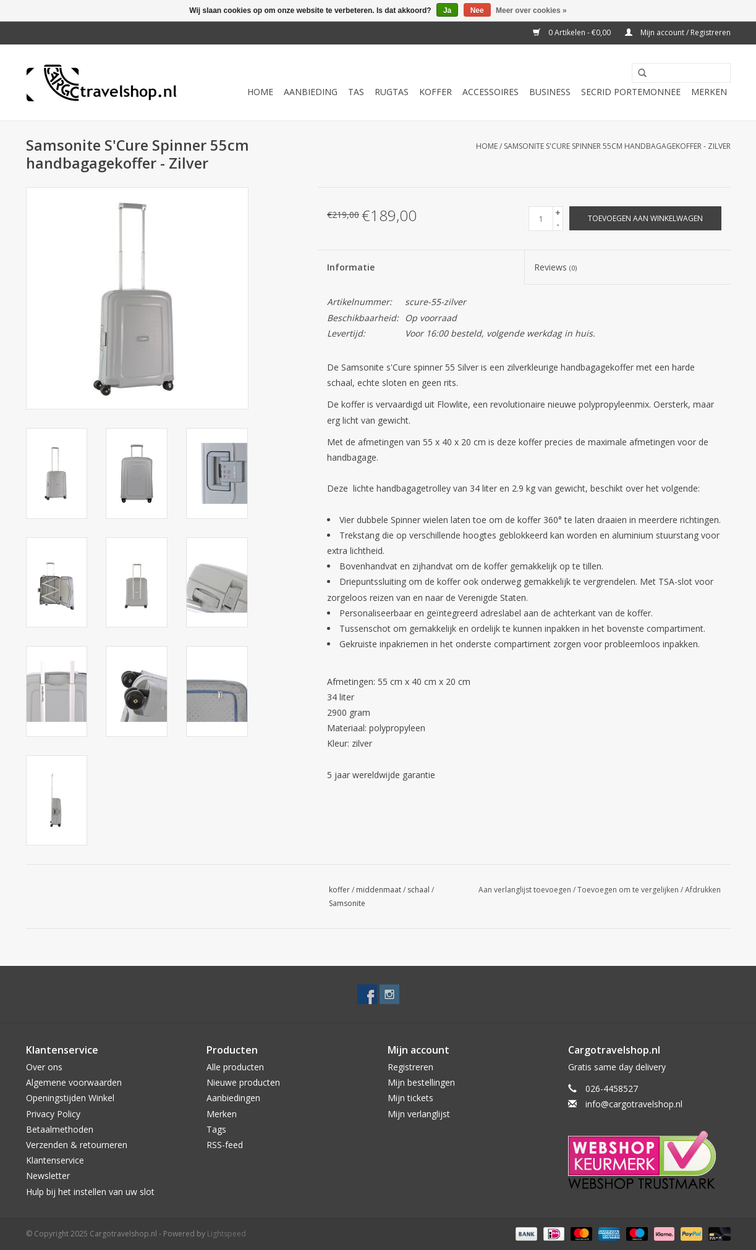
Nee (477, 10)
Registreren (410, 1067)
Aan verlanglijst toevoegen (524, 889)
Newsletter (48, 1175)
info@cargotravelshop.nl (633, 1104)
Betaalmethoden (59, 1129)
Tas (356, 92)
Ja (447, 10)
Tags (216, 1129)
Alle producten (235, 1067)
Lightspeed (226, 1233)
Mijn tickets (410, 1098)
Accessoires (490, 92)
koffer (339, 889)
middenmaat (378, 889)
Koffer (435, 92)
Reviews (555, 267)
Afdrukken (703, 889)
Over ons (44, 1067)
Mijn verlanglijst (419, 1114)
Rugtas (392, 92)
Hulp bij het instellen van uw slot (90, 1192)
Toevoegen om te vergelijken (629, 889)
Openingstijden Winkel (70, 1098)
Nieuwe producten (243, 1082)
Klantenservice (55, 1160)
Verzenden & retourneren (76, 1145)
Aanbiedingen (233, 1098)
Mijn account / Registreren (678, 32)
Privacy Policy (53, 1114)
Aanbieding (311, 92)
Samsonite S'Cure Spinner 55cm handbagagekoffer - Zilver (617, 146)
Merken (709, 92)
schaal (418, 889)
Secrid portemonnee (631, 92)
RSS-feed (224, 1145)
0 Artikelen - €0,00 (573, 32)
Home (260, 92)
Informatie (351, 267)
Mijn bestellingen (421, 1082)
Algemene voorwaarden (74, 1082)
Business (550, 92)
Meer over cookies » (531, 10)
